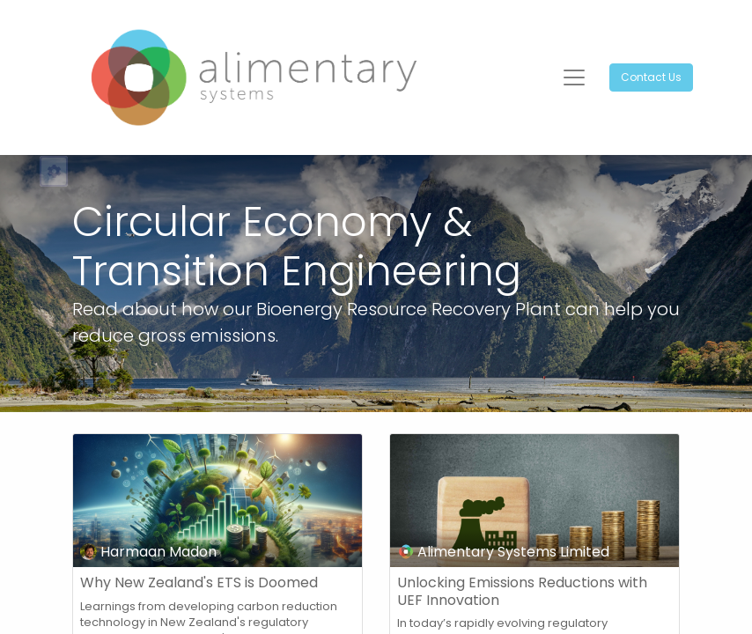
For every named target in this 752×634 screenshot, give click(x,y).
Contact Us (651, 77)
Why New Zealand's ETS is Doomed (199, 582)
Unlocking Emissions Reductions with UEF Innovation (522, 591)
